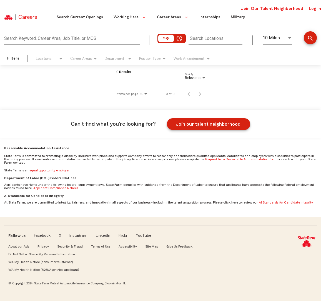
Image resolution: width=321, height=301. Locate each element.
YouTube (143, 236)
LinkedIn (103, 236)
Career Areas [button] (173, 17)
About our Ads (18, 246)
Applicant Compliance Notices (55, 188)
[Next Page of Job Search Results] (199, 93)
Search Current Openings (80, 17)
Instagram (78, 236)
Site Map (151, 246)
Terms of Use (100, 246)
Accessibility (128, 246)
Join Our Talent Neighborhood (272, 8)
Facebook (42, 236)
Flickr (123, 236)
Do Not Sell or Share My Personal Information (41, 254)
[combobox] (72, 37)
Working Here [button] (130, 17)
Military (238, 17)
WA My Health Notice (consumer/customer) (40, 262)
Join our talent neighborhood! (209, 124)
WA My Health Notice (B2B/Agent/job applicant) (43, 269)
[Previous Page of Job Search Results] (188, 93)
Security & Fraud (70, 246)
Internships (209, 17)
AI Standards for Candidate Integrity (286, 202)
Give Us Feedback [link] (179, 246)
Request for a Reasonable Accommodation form (241, 159)
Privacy (43, 246)
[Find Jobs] (310, 38)
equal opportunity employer (49, 170)
